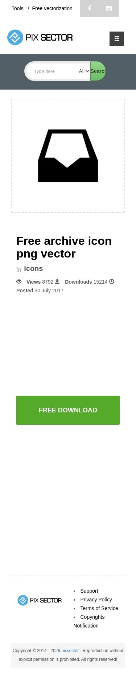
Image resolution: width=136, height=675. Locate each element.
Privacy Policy (96, 599)
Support (89, 591)
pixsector (70, 650)
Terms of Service (99, 608)
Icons (33, 269)
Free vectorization (52, 8)
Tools (18, 8)
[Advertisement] (76, 344)
